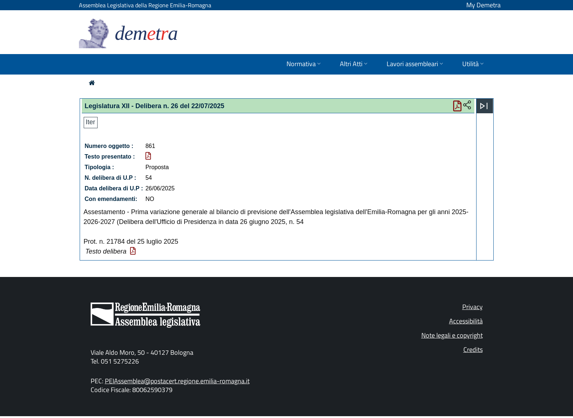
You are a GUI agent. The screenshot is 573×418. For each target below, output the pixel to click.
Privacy (472, 307)
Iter (90, 122)
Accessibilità (466, 321)
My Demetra (483, 5)
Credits (473, 349)
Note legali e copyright (452, 335)
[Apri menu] (484, 106)
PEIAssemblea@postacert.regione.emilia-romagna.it (177, 381)
